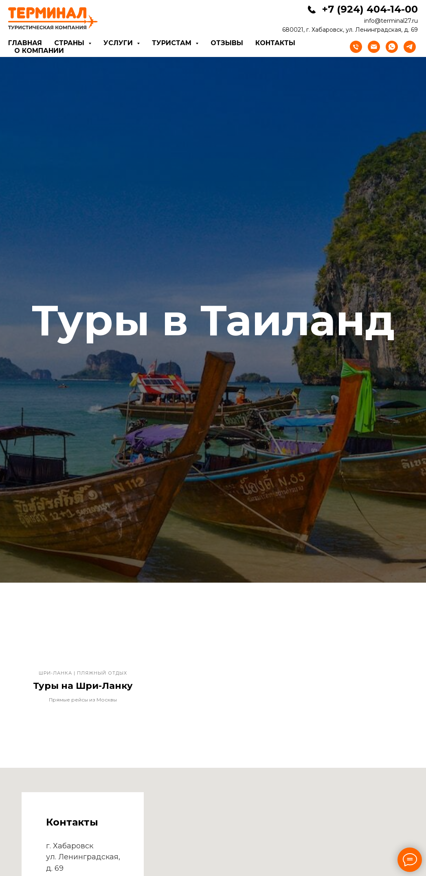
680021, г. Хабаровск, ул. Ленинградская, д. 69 (350, 29)
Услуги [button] (119, 43)
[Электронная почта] (374, 47)
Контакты (275, 43)
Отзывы (227, 43)
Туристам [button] (172, 43)
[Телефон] (356, 47)
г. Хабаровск (69, 845)
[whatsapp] (392, 47)
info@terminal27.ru (391, 20)
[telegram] (410, 47)
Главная (25, 43)
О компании (39, 51)
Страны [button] (70, 43)
